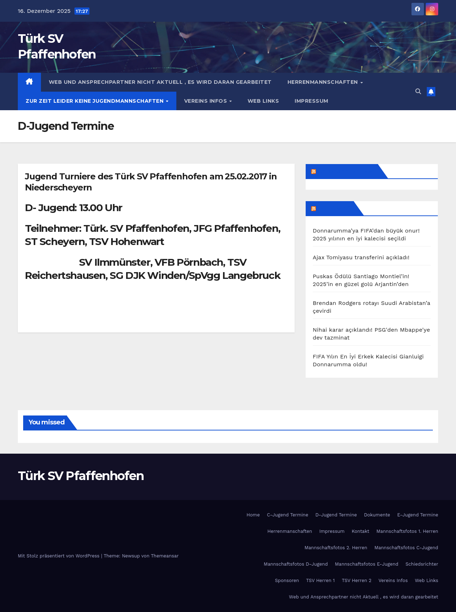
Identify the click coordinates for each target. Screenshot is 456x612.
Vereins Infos (206, 101)
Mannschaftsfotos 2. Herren (336, 547)
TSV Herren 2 (357, 580)
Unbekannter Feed (346, 171)
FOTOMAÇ (334, 208)
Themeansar (165, 556)
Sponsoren (287, 580)
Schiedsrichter (421, 564)
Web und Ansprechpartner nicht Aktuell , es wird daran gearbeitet (160, 82)
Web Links (263, 101)
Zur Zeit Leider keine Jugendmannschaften (95, 101)
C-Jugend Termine (287, 514)
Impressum (311, 101)
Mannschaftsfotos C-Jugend (406, 547)
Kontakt (360, 531)
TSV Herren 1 (320, 580)
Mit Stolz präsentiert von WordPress (59, 556)
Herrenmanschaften (290, 531)
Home (253, 514)
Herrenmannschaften (323, 82)
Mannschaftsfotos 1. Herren (407, 531)
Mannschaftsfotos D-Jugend (296, 564)
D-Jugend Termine (336, 514)
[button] (418, 91)
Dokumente (377, 514)
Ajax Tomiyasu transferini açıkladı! (361, 257)
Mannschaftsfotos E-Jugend (366, 564)
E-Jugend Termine (417, 514)
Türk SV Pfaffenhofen (81, 475)
